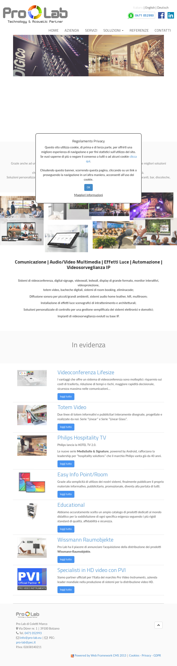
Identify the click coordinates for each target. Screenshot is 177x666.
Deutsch (163, 7)
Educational (80, 505)
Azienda (72, 30)
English (150, 7)
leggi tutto (75, 396)
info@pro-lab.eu (30, 638)
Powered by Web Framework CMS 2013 (100, 655)
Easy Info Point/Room (92, 474)
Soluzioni (113, 30)
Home (53, 30)
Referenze (139, 30)
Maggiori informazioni (88, 195)
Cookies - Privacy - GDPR (145, 655)
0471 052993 (33, 633)
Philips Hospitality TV (91, 437)
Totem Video (81, 407)
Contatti (163, 30)
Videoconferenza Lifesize (95, 372)
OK (88, 187)
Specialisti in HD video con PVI (101, 570)
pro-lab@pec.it (26, 642)
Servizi (91, 30)
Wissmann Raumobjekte (94, 539)
